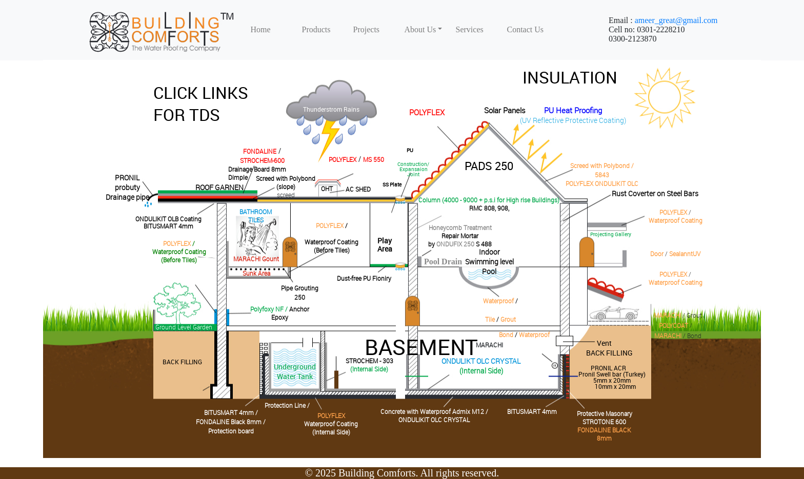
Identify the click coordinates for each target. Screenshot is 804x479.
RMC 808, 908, (489, 208)
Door (657, 253)
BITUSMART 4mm (168, 226)
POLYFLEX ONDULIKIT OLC (602, 183)
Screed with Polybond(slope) (285, 182)
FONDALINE (259, 151)
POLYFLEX (427, 112)
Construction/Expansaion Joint (413, 169)
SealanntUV (684, 253)
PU (410, 150)
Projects (366, 29)
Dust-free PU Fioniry (364, 278)
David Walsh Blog (665, 98)
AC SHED (358, 189)
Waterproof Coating (675, 220)
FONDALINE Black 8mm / (231, 422)
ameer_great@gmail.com (676, 20)
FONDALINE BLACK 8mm (604, 434)
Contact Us (525, 29)
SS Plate (392, 184)
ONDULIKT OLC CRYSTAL (480, 361)
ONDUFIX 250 (455, 244)
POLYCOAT (673, 325)
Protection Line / (287, 405)
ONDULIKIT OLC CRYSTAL (434, 419)
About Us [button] (420, 29)
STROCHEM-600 (262, 160)
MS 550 (373, 159)
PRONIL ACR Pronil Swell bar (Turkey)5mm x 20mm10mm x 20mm (612, 377)
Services (470, 29)
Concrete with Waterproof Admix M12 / (434, 411)
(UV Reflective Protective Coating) (573, 120)
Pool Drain (443, 261)
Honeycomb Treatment (460, 227)
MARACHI (667, 315)
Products (316, 29)
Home (261, 29)
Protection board (231, 431)
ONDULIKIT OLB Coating (168, 219)
